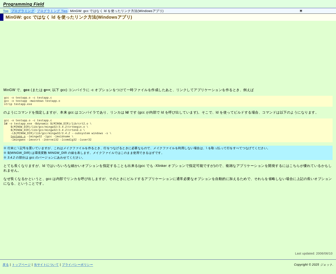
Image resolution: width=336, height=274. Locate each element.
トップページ (21, 264)
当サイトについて (46, 264)
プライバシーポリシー (77, 264)
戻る (6, 264)
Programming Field (23, 4)
